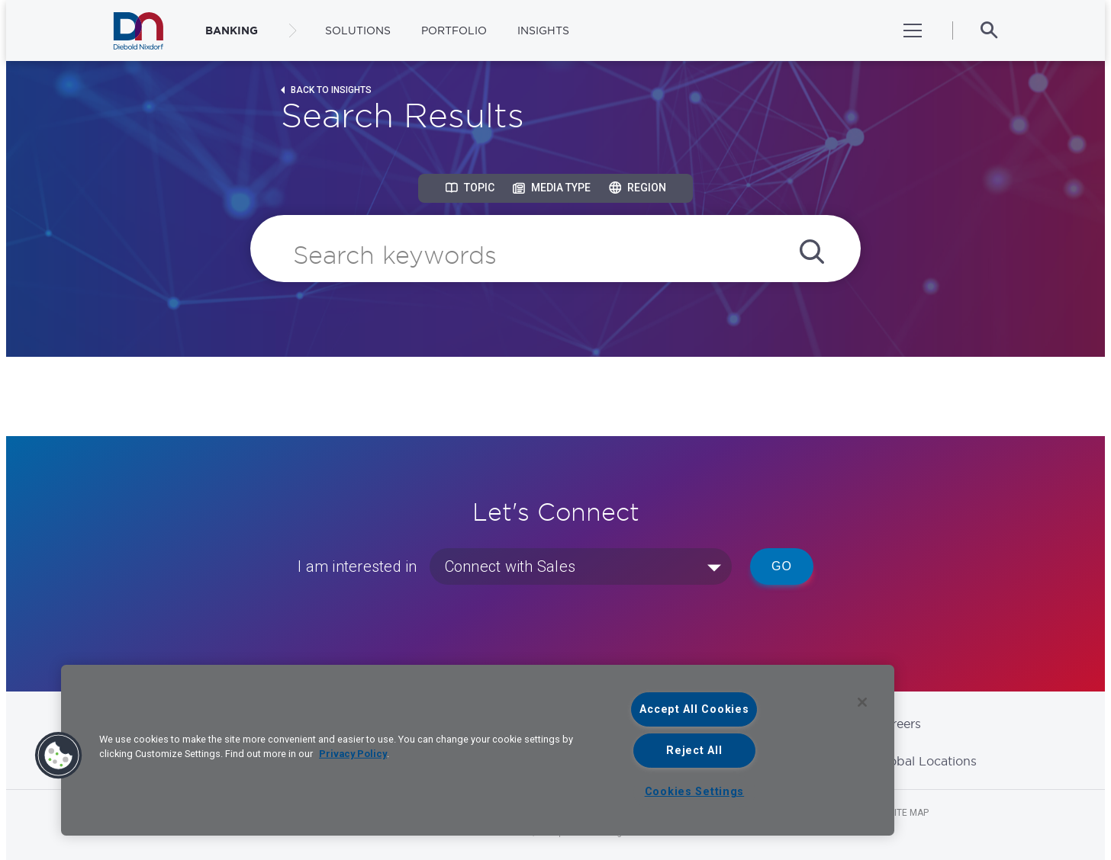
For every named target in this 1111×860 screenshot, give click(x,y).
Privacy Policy (353, 753)
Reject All (694, 750)
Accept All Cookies (694, 709)
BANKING (231, 30)
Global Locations (926, 761)
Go (781, 566)
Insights (543, 30)
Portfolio (454, 30)
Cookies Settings (695, 791)
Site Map (909, 812)
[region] (477, 750)
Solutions (358, 30)
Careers (898, 723)
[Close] (862, 702)
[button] (58, 755)
